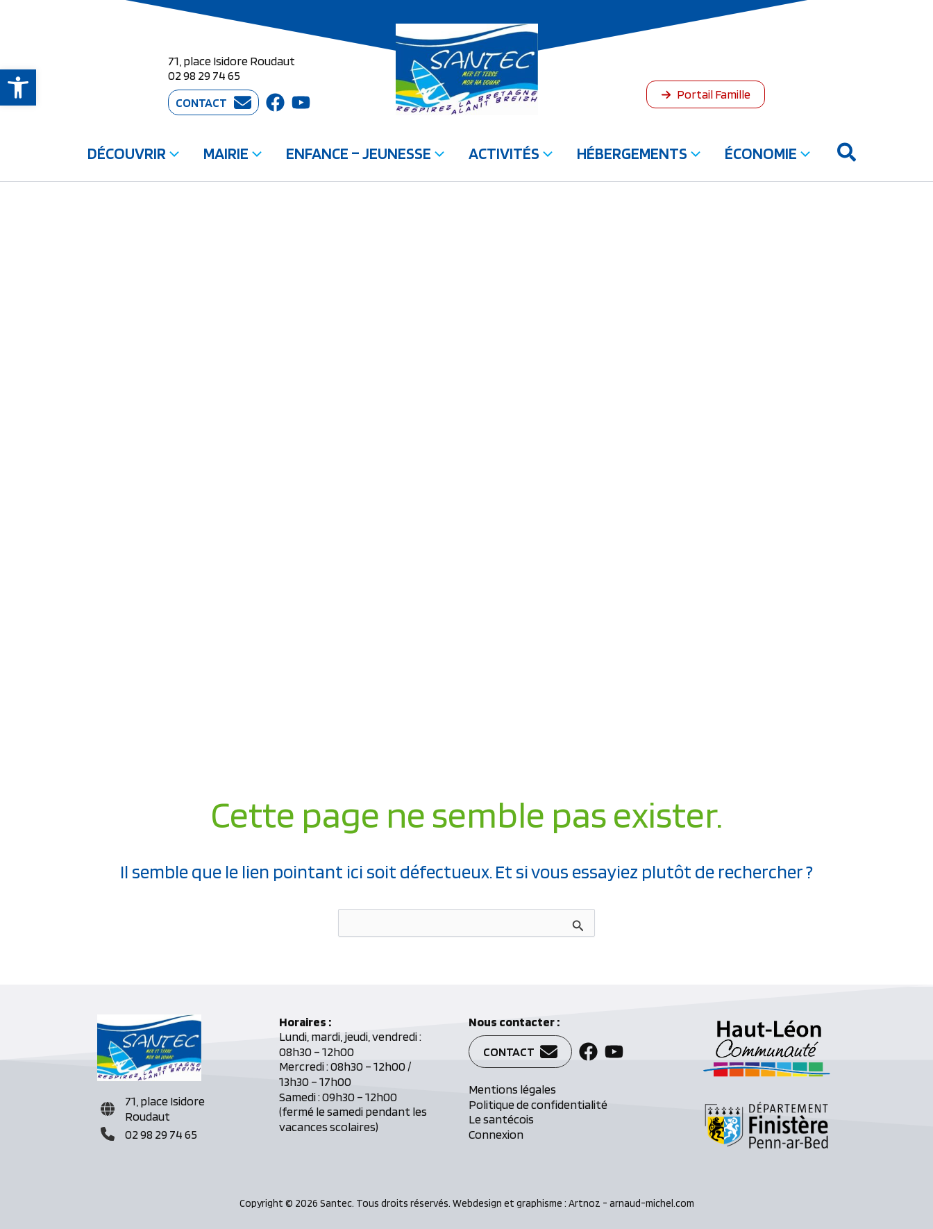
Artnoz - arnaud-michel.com (631, 1203)
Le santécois (501, 1119)
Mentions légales (512, 1089)
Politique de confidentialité (538, 1104)
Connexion (496, 1134)
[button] (18, 87)
